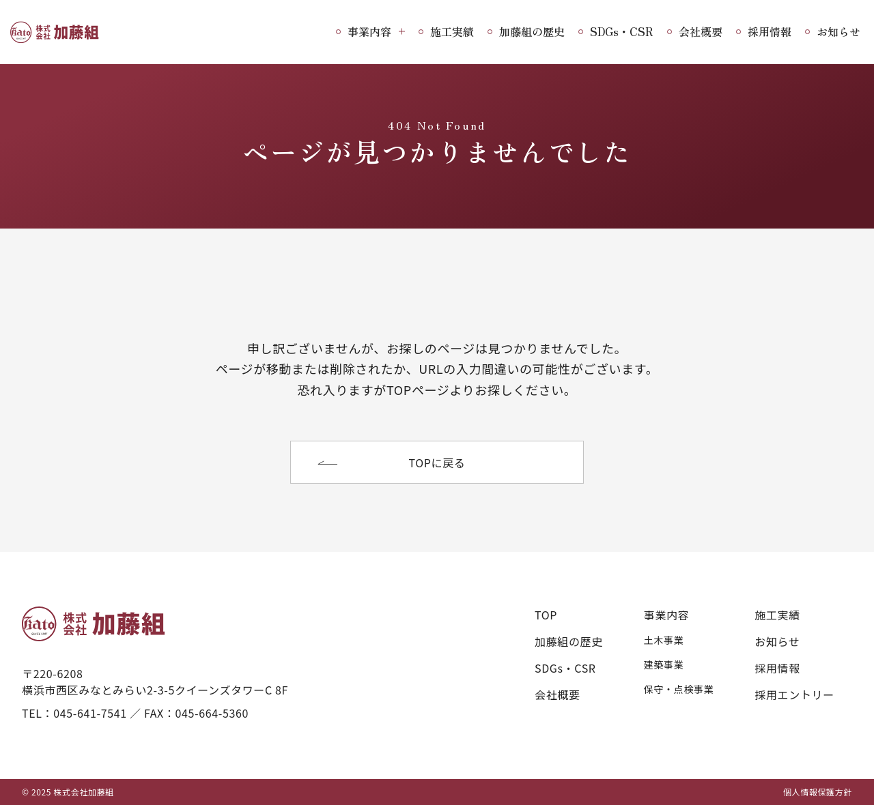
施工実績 (452, 31)
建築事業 (664, 664)
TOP (546, 614)
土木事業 (664, 640)
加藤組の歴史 (532, 31)
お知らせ (838, 31)
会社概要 (700, 31)
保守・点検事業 (679, 689)
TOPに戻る (437, 462)
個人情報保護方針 (817, 791)
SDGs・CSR (621, 31)
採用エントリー (794, 694)
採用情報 (769, 31)
